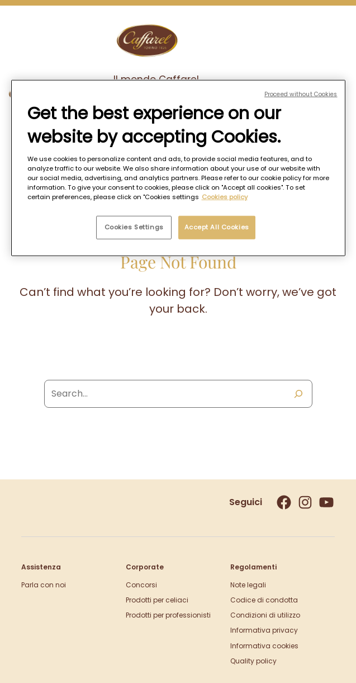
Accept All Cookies (216, 227)
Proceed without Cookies (300, 94)
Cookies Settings (134, 227)
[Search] (298, 394)
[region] (178, 168)
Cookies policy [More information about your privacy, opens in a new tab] (225, 196)
